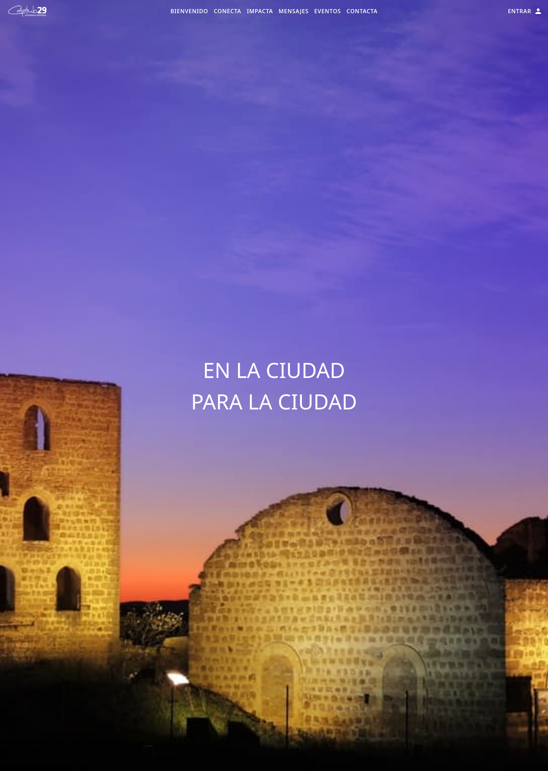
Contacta (361, 11)
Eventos (327, 11)
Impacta (260, 11)
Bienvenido (189, 11)
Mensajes (294, 11)
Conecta (227, 11)
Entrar (525, 11)
